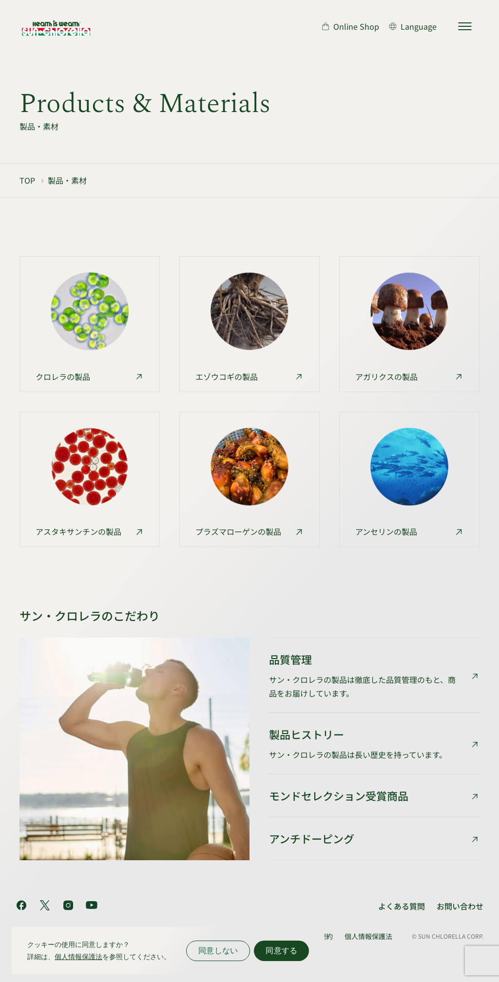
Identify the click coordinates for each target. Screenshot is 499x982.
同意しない (218, 950)
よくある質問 (401, 906)
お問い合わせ (460, 906)
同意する (281, 950)
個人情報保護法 (368, 936)
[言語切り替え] (413, 26)
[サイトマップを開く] (465, 26)
